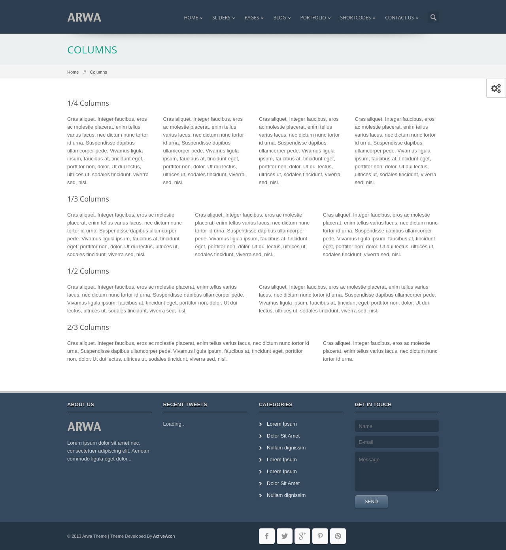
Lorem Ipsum (282, 424)
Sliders (221, 17)
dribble (338, 536)
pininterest (320, 536)
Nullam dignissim (286, 448)
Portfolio (313, 17)
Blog (279, 17)
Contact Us (399, 17)
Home (191, 17)
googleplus (302, 536)
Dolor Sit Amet (283, 436)
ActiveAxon (164, 536)
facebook (267, 536)
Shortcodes (355, 17)
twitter (285, 536)
